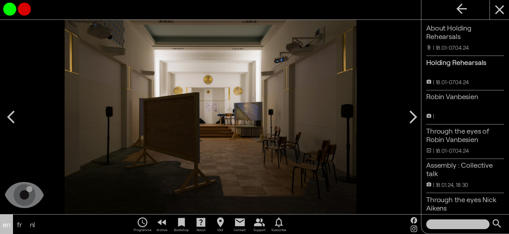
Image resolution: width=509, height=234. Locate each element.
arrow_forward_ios (413, 117)
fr (19, 224)
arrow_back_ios (11, 117)
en (6, 224)
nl (32, 224)
